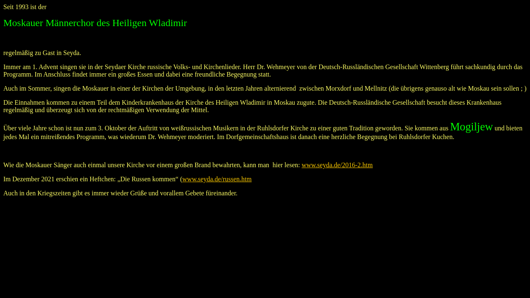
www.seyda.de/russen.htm (216, 179)
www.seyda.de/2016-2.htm (337, 164)
